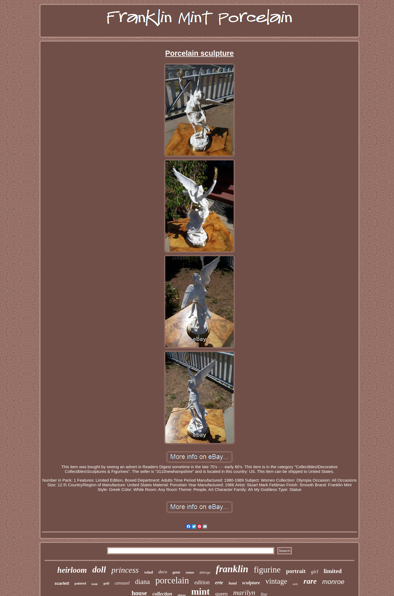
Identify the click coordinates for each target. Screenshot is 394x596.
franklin (232, 569)
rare (310, 581)
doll (99, 569)
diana (142, 581)
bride (94, 584)
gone (176, 572)
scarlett (61, 583)
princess (125, 569)
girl (314, 571)
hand (233, 583)
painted (80, 583)
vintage (276, 581)
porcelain (172, 580)
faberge (205, 572)
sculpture (251, 582)
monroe (333, 581)
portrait (296, 571)
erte (219, 582)
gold (106, 583)
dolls (295, 584)
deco (162, 571)
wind (148, 572)
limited (333, 571)
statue (190, 572)
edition (202, 582)
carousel (122, 583)
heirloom (72, 570)
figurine (267, 569)
